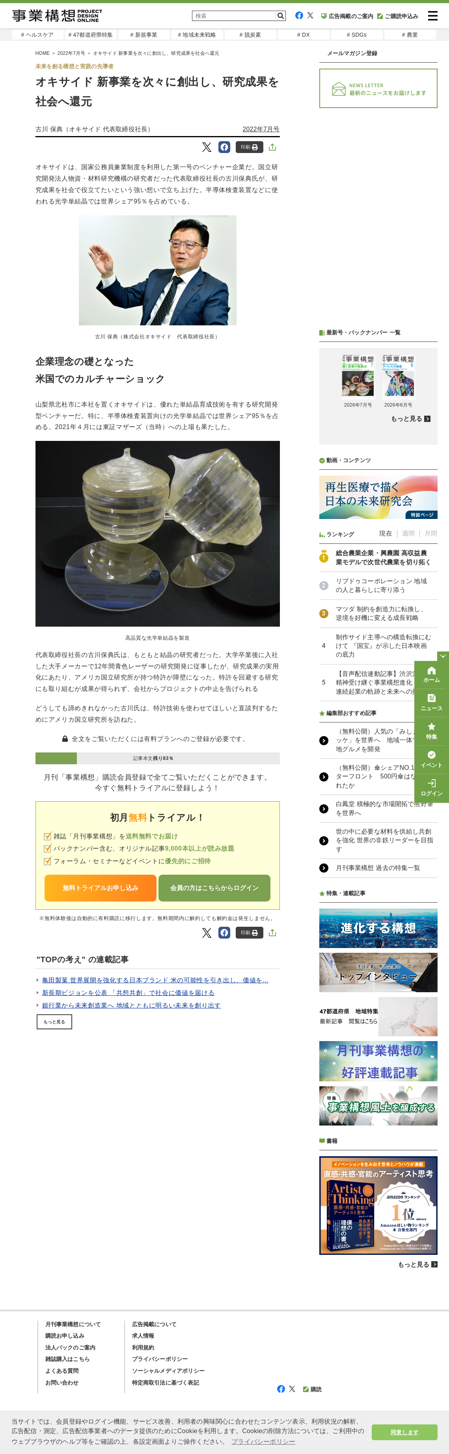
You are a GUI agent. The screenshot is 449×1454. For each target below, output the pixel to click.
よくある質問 (62, 1371)
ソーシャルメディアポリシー (168, 1371)
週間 (408, 533)
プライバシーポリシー (160, 1359)
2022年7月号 (72, 53)
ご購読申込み (397, 16)
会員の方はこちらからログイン (214, 888)
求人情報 (143, 1335)
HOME (42, 53)
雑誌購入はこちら (67, 1359)
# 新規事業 (144, 35)
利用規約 (143, 1347)
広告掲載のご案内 (347, 16)
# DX (303, 35)
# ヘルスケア (37, 35)
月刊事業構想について (73, 1324)
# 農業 (410, 35)
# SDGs (357, 35)
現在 (385, 533)
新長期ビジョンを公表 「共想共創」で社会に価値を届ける (128, 992)
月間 (431, 533)
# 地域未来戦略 (197, 35)
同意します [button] (405, 1432)
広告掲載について (154, 1324)
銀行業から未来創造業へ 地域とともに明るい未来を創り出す (131, 1005)
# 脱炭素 (250, 35)
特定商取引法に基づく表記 (165, 1382)
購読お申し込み (64, 1335)
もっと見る (54, 1021)
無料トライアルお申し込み (100, 888)
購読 (312, 1389)
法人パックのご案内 (70, 1347)
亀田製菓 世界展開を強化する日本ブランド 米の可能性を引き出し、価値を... (155, 980)
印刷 (249, 147)
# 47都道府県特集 (90, 35)
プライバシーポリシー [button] (263, 1441)
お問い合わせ (62, 1382)
